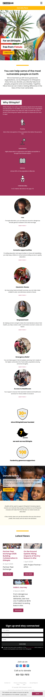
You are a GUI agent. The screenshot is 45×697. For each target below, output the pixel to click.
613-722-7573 (22, 674)
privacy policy (30, 647)
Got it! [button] (37, 693)
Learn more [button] (23, 694)
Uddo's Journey (20, 587)
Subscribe (22, 644)
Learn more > (22, 225)
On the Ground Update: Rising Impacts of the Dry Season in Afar (32, 554)
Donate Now (9, 52)
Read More (8, 574)
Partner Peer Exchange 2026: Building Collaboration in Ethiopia (10, 556)
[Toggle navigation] (41, 3)
